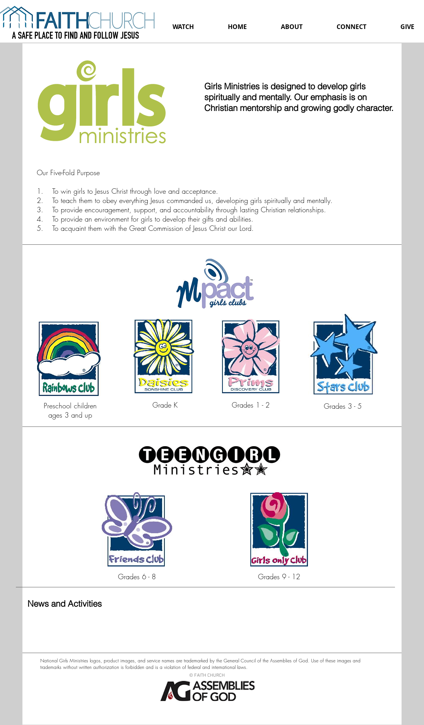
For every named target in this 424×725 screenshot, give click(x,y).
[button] (292, 27)
